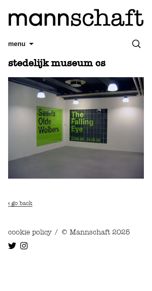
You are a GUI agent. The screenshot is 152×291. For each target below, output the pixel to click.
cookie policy (29, 232)
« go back (20, 203)
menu (17, 43)
